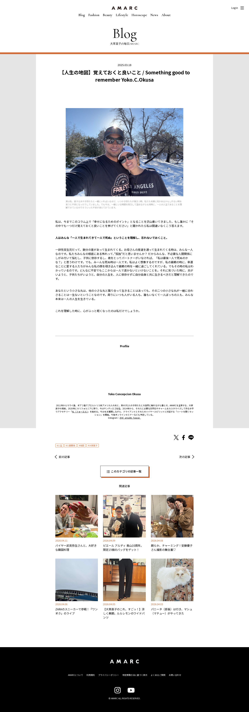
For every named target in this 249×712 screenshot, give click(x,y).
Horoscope (139, 15)
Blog (82, 15)
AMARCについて (75, 674)
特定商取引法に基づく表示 (134, 674)
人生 (60, 445)
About (166, 15)
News (154, 15)
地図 (82, 445)
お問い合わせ (175, 674)
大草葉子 (93, 445)
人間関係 (71, 445)
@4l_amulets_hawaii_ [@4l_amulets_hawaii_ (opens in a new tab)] (130, 417)
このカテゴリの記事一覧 (126, 471)
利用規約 (90, 674)
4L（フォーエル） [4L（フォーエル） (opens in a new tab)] (80, 411)
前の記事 (64, 457)
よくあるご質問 (158, 674)
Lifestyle (122, 15)
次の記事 (184, 457)
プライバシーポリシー (108, 674)
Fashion (93, 15)
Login (234, 8)
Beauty (107, 15)
